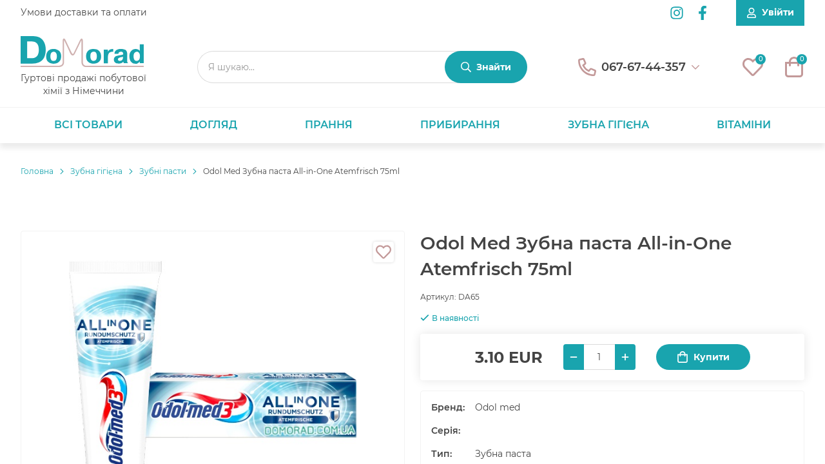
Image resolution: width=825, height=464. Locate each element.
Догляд (213, 125)
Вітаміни (744, 125)
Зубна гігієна (608, 125)
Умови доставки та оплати (84, 12)
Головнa (37, 171)
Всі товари (88, 125)
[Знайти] (486, 67)
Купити (703, 357)
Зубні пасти (162, 171)
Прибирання (460, 125)
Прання (329, 125)
